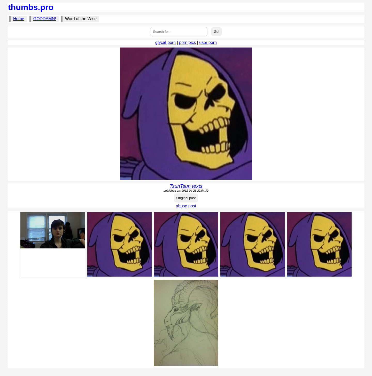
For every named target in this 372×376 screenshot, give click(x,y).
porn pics (187, 42)
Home (18, 19)
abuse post (186, 206)
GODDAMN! (44, 19)
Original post (186, 198)
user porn (208, 42)
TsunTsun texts (186, 186)
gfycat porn (165, 42)
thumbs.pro (30, 7)
